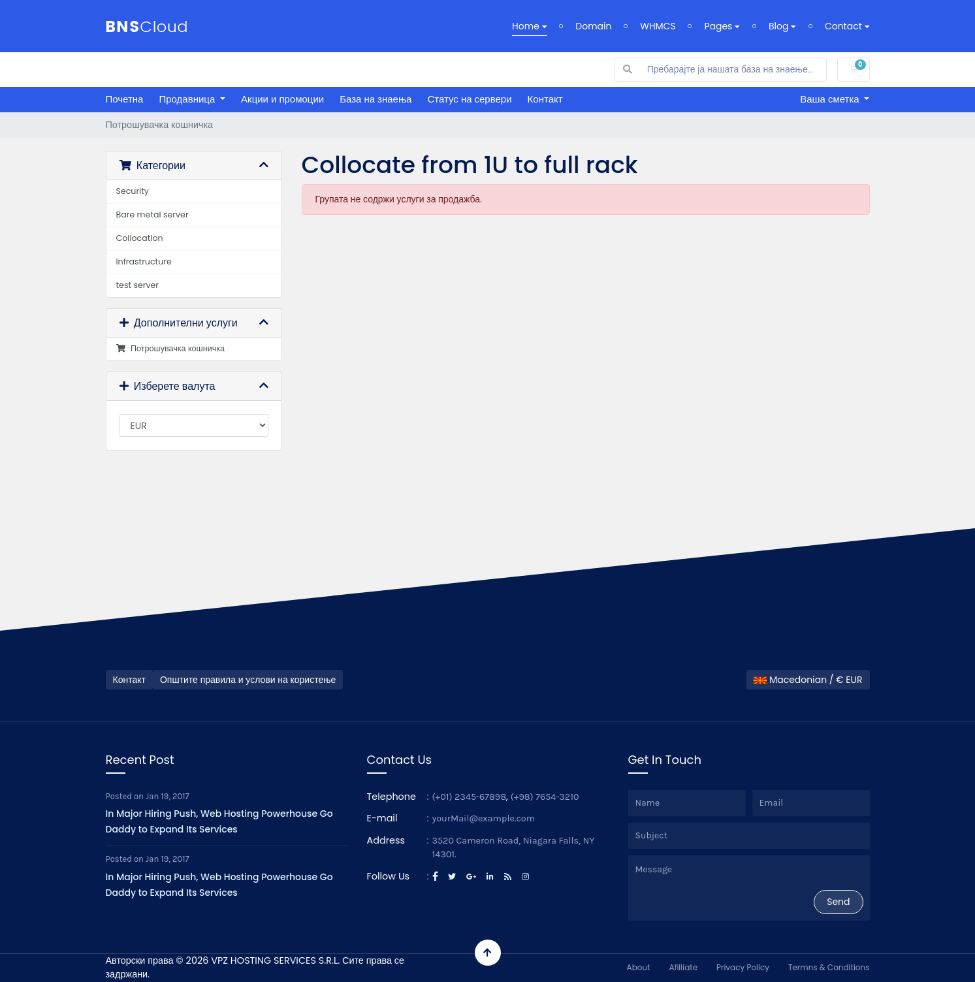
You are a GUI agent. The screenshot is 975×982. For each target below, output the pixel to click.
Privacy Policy (742, 967)
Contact (847, 26)
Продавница (188, 99)
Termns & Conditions (829, 967)
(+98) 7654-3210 (545, 796)
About (638, 967)
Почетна (125, 99)
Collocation (139, 238)
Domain (593, 26)
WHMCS (657, 26)
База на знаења (375, 99)
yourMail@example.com (483, 818)
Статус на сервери (469, 99)
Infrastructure (144, 261)
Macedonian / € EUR (808, 679)
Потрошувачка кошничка (170, 348)
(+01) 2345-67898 (469, 796)
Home (529, 26)
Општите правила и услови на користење (248, 679)
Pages (722, 26)
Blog (782, 26)
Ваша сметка (831, 99)
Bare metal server (152, 214)
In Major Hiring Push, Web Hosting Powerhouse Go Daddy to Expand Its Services (219, 821)
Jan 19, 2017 (167, 796)
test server (137, 285)
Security (132, 191)
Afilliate (683, 967)
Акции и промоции (282, 99)
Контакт (545, 99)
